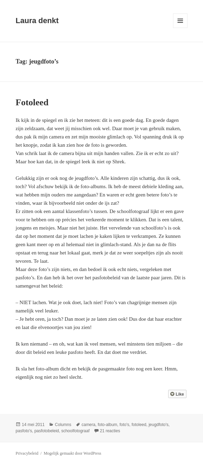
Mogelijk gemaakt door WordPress (72, 453)
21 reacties (110, 430)
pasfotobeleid (46, 430)
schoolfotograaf (75, 430)
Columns (63, 424)
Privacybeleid (27, 453)
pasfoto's (24, 430)
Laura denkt (37, 20)
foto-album (107, 424)
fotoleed (139, 424)
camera (88, 424)
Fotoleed (32, 102)
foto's (124, 424)
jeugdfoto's (159, 424)
